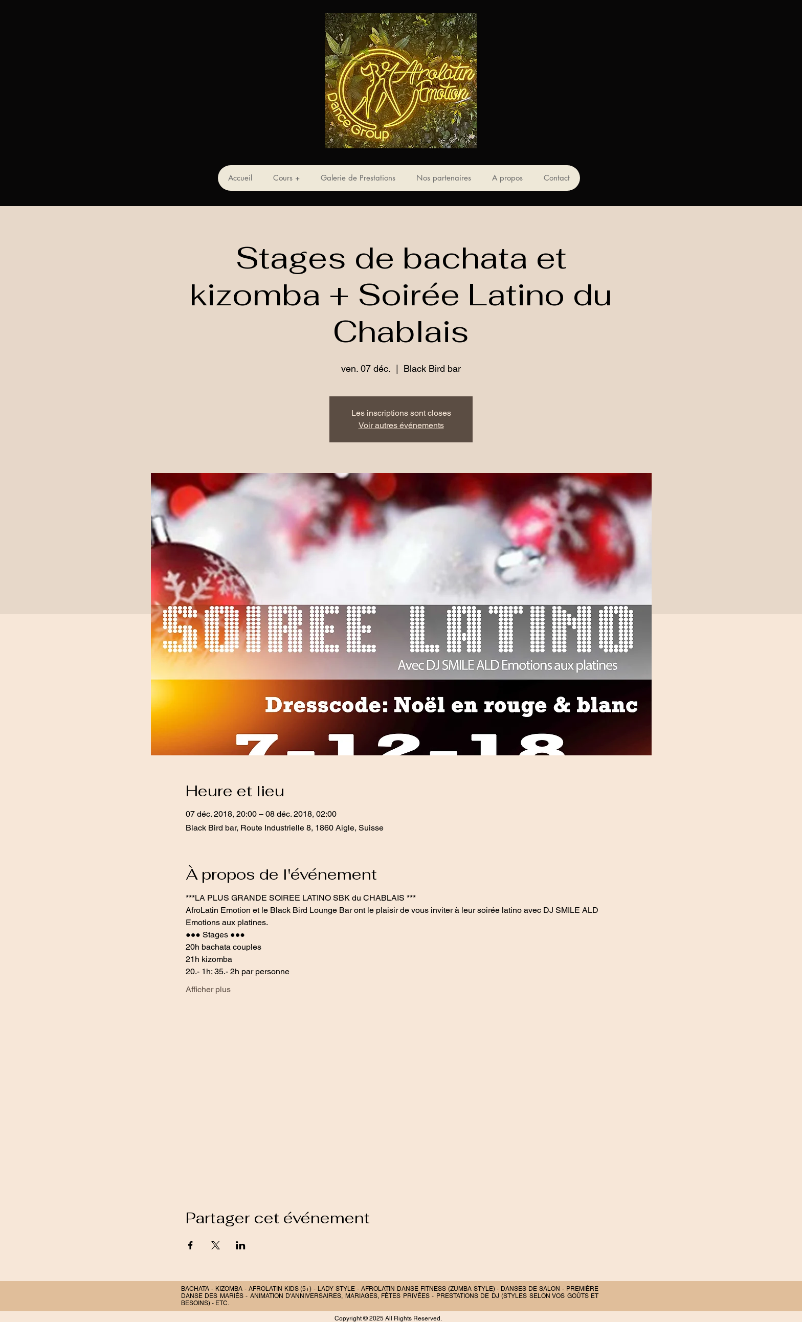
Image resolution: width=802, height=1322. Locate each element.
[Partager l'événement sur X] (215, 1245)
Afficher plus (208, 989)
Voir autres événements (401, 425)
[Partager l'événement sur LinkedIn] (241, 1245)
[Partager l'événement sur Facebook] (190, 1245)
